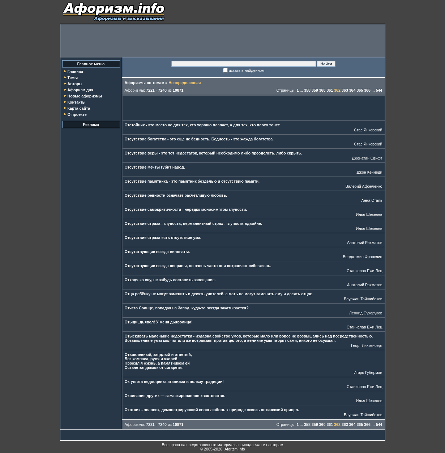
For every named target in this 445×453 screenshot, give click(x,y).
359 (315, 90)
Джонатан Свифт (367, 158)
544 (379, 90)
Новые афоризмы (84, 96)
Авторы (74, 84)
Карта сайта (78, 108)
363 (345, 90)
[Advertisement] (222, 40)
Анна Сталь (371, 200)
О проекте (76, 114)
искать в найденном (247, 70)
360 (322, 90)
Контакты (76, 102)
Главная (75, 71)
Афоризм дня (80, 90)
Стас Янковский (368, 130)
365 (359, 90)
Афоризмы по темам (144, 82)
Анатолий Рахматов (364, 242)
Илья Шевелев (369, 214)
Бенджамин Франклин (362, 256)
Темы (72, 77)
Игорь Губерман (368, 372)
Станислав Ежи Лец (364, 271)
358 (307, 90)
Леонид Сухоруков (365, 313)
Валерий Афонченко (364, 186)
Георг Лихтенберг (366, 345)
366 (367, 90)
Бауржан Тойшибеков (363, 299)
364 (352, 90)
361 (329, 90)
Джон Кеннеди (369, 172)
